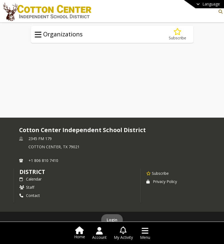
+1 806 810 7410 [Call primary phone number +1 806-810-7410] (43, 160)
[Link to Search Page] (219, 11)
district (32, 172)
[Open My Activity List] (123, 233)
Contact (29, 195)
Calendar (30, 179)
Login (112, 219)
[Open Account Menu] (99, 233)
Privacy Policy (161, 181)
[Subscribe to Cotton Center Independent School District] (157, 173)
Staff (26, 187)
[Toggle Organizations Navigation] (38, 35)
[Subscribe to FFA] (177, 34)
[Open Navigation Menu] (145, 233)
